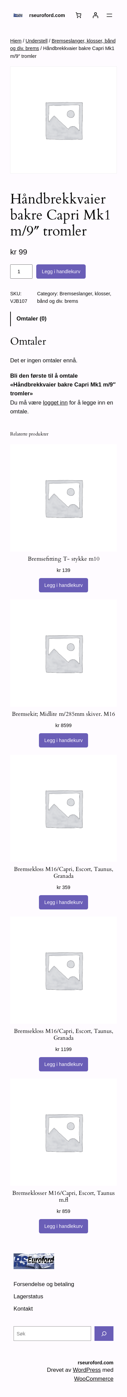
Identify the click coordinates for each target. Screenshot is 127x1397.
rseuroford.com (47, 15)
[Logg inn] (95, 15)
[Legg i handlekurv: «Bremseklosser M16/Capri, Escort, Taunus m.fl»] (63, 1226)
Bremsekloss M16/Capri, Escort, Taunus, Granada (63, 873)
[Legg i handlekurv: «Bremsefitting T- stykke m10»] (63, 585)
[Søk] (103, 1333)
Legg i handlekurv (61, 271)
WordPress (87, 1370)
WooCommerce (93, 1379)
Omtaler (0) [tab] (32, 318)
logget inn (55, 402)
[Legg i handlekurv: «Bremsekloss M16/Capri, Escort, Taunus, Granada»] (63, 902)
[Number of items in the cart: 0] (78, 15)
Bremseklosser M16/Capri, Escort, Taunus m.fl (63, 1196)
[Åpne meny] (109, 15)
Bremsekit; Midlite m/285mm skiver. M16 (63, 714)
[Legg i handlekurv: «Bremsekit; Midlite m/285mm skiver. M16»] (63, 740)
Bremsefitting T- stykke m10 (64, 559)
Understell (37, 41)
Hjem (16, 41)
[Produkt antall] (21, 271)
